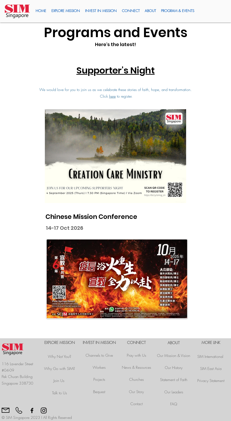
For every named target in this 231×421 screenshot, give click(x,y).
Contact (136, 403)
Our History (173, 367)
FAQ (173, 404)
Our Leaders (173, 392)
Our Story (136, 391)
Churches (136, 379)
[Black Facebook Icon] (32, 410)
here (112, 96)
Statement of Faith (173, 379)
